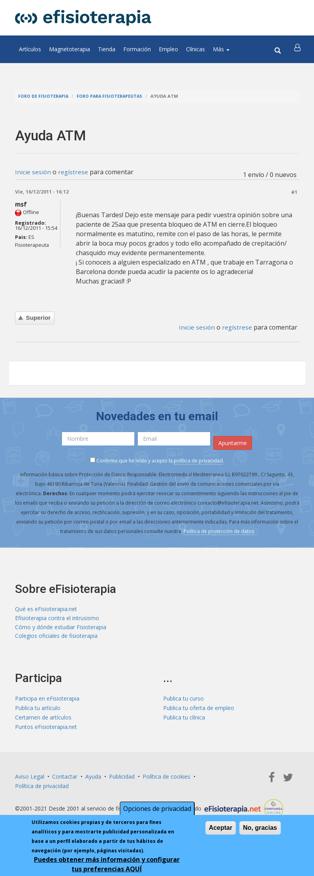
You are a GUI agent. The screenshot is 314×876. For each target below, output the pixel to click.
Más (221, 49)
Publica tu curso (183, 699)
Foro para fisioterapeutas (112, 96)
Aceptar (221, 827)
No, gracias (260, 827)
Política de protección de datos (219, 531)
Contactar (64, 777)
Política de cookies (166, 777)
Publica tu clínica (184, 718)
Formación (137, 49)
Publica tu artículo (37, 709)
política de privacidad (198, 460)
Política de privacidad (42, 787)
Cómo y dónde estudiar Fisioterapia (60, 628)
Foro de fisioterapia (44, 96)
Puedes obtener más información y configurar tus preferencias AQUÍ (107, 864)
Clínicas (195, 49)
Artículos (30, 49)
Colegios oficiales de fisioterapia (56, 637)
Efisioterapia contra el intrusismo (57, 618)
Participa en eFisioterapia (47, 699)
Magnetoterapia (69, 49)
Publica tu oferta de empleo (198, 709)
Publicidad (122, 777)
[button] (298, 49)
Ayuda (93, 777)
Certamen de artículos (43, 718)
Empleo (168, 49)
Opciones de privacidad (157, 808)
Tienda (106, 49)
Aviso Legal (29, 777)
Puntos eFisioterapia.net (46, 728)
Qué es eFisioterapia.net (46, 609)
